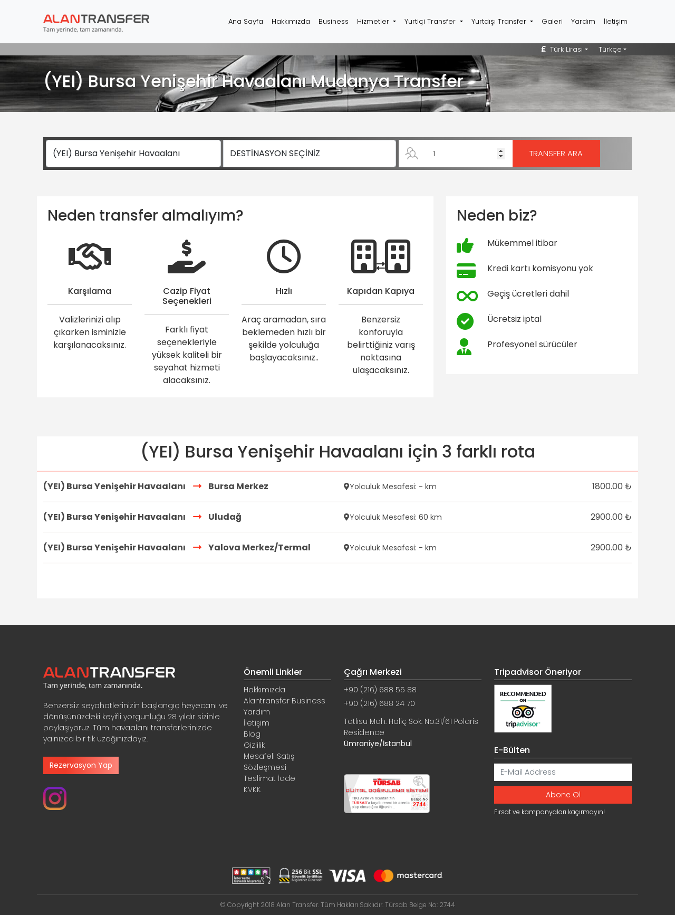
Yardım (583, 21)
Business (334, 21)
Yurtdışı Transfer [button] (499, 21)
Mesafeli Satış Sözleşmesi (269, 762)
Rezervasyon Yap (81, 765)
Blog (252, 734)
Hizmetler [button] (374, 21)
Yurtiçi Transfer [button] (431, 21)
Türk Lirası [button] (562, 49)
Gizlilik (254, 745)
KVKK (252, 789)
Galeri (552, 21)
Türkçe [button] (610, 49)
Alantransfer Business (284, 700)
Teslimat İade (269, 778)
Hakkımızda (291, 21)
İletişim (616, 21)
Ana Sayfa (245, 21)
